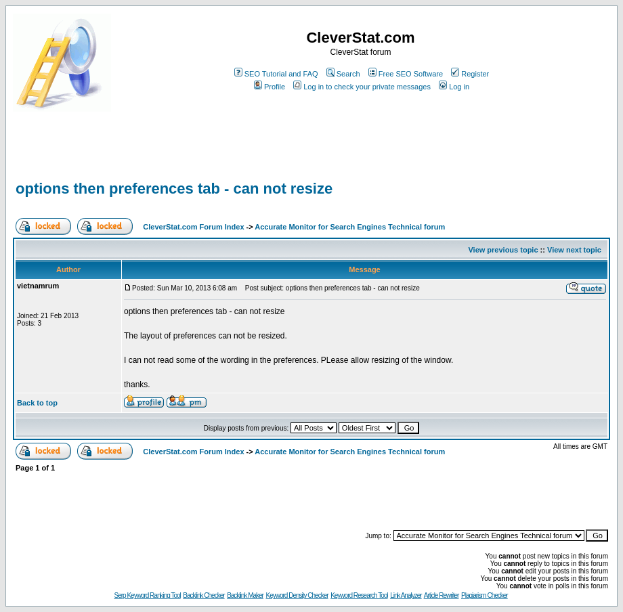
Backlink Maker (245, 595)
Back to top (37, 403)
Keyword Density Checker (297, 595)
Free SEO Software (405, 74)
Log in (454, 87)
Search (343, 74)
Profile (269, 87)
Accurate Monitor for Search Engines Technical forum (350, 227)
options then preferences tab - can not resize (174, 188)
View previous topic (503, 250)
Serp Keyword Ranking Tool (147, 595)
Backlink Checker (203, 595)
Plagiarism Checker (484, 595)
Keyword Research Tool (358, 595)
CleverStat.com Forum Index (193, 227)
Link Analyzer (405, 595)
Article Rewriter (441, 595)
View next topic (574, 250)
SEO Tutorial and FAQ (276, 74)
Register (470, 74)
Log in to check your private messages (362, 87)
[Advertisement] (171, 157)
